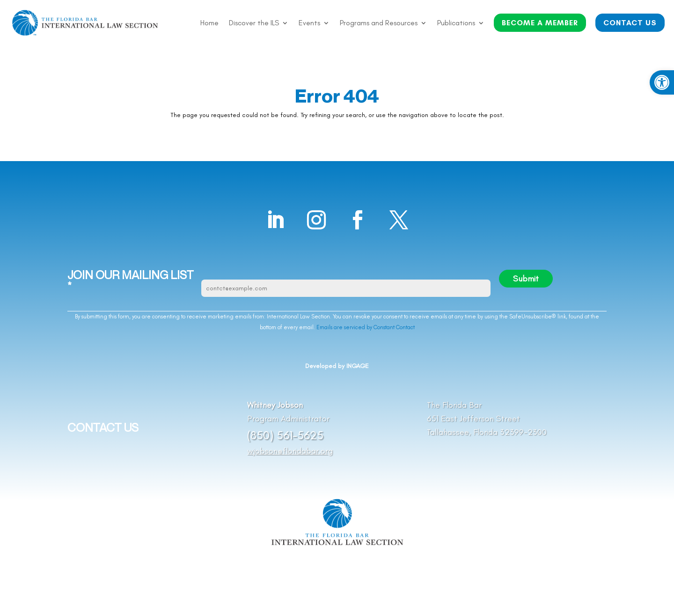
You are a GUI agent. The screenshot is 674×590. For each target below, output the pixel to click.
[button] (662, 82)
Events (309, 23)
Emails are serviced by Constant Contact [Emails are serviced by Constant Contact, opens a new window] (365, 327)
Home (209, 23)
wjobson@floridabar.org (290, 451)
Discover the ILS (254, 23)
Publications (456, 23)
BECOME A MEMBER (540, 22)
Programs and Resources (379, 23)
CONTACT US (630, 22)
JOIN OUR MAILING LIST (130, 281)
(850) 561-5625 (285, 435)
